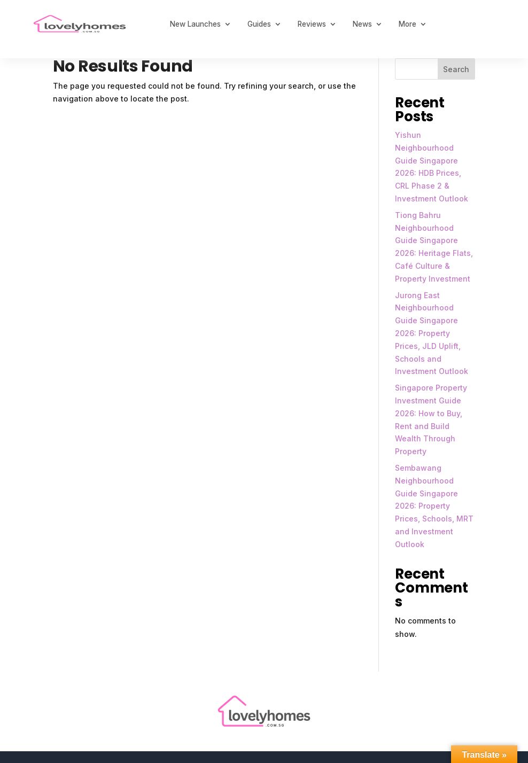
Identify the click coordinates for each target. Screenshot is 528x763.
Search (456, 69)
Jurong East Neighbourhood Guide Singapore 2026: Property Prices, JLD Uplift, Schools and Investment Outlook (431, 333)
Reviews (312, 24)
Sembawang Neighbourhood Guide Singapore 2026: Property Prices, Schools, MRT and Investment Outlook (434, 506)
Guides (259, 24)
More (407, 24)
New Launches (195, 24)
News (362, 24)
